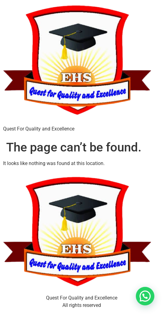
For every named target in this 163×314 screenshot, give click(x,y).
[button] (145, 296)
